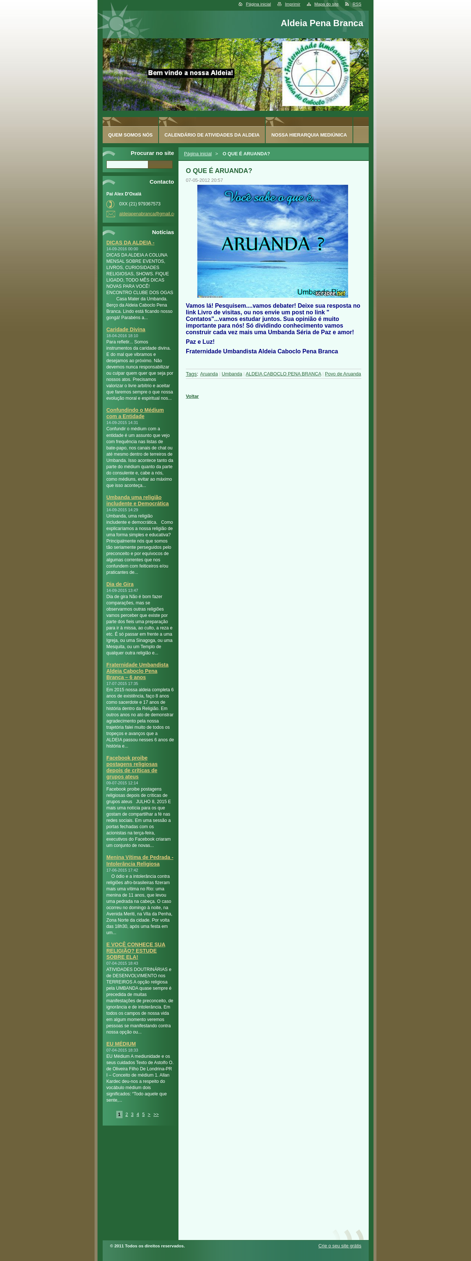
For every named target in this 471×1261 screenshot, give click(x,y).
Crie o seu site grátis (339, 1245)
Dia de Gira (120, 584)
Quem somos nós (130, 135)
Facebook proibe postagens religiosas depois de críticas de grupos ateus (131, 767)
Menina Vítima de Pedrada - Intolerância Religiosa (139, 860)
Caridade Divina (125, 329)
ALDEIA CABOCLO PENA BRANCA (283, 374)
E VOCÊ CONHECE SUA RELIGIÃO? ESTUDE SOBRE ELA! (135, 951)
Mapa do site (326, 4)
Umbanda (232, 374)
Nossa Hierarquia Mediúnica (309, 135)
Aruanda (209, 374)
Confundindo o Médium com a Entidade (135, 413)
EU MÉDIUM (121, 1044)
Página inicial (258, 4)
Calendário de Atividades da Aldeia (212, 135)
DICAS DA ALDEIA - (130, 243)
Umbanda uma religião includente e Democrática (137, 500)
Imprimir (292, 4)
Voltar (192, 396)
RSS (357, 4)
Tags (191, 374)
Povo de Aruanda (343, 374)
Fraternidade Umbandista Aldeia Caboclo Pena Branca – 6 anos (137, 671)
